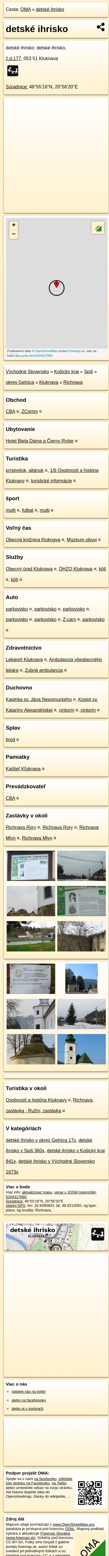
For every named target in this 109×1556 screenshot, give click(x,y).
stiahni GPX (15, 1205)
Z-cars (69, 619)
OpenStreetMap (46, 351)
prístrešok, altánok (25, 470)
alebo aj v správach (27, 1408)
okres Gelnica (20, 382)
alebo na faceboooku (29, 1400)
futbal (27, 510)
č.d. (13, 58)
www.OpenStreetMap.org (73, 1524)
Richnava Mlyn (37, 838)
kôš (102, 568)
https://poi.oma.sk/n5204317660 (30, 355)
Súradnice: (17, 86)
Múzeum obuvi (82, 539)
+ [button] (14, 225)
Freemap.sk (76, 351)
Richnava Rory (21, 827)
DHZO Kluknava (76, 568)
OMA (26, 9)
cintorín (66, 710)
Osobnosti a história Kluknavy (36, 1100)
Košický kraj (66, 371)
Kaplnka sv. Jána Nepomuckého (39, 699)
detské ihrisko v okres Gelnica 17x (41, 1140)
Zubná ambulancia (44, 670)
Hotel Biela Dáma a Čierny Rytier (40, 440)
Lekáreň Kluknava (24, 659)
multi (11, 510)
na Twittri (59, 1483)
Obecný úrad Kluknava (29, 568)
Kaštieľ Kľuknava (23, 768)
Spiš (88, 371)
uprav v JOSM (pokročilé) (75, 1192)
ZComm (29, 411)
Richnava (73, 382)
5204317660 (16, 1197)
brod (10, 739)
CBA (10, 411)
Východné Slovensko (27, 371)
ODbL (70, 1529)
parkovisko (17, 609)
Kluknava (48, 382)
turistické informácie (51, 480)
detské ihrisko (50, 9)
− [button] (14, 234)
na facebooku (45, 1479)
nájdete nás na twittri (28, 1391)
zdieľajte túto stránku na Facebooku (39, 1481)
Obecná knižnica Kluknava (33, 539)
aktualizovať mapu (37, 1192)
